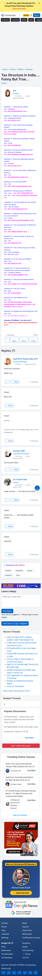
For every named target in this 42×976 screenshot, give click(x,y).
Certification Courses (31, 937)
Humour (3, 83)
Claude (29, 570)
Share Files (27, 930)
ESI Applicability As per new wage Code (21, 727)
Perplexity (19, 570)
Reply (14, 340)
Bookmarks (6, 950)
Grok (18, 575)
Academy (5, 20)
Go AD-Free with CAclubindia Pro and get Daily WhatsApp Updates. (19, 6)
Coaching (15, 20)
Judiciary (5, 934)
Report (36, 335)
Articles (4, 923)
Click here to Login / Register (15, 623)
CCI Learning (27, 950)
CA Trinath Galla (20, 479)
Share (24, 340)
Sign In (36, 15)
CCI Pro (25, 957)
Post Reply (7, 611)
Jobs (31, 20)
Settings (4, 937)
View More (31, 738)
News (24, 923)
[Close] (39, 3)
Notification (27, 934)
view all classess (21, 815)
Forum (4, 927)
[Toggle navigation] (19, 15)
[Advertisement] (21, 45)
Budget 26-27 (7, 943)
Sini (14, 90)
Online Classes (21, 756)
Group (26, 954)
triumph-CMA (19, 451)
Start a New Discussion (21, 746)
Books (24, 20)
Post (27, 691)
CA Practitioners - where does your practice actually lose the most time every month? (19, 719)
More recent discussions (13, 691)
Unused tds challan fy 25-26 (16, 731)
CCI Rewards (6, 957)
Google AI (8, 575)
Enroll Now (31, 770)
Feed (3, 947)
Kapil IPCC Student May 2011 (25, 359)
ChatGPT (8, 570)
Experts (25, 927)
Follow (33, 340)
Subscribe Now (21, 893)
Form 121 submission (15, 686)
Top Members (7, 954)
